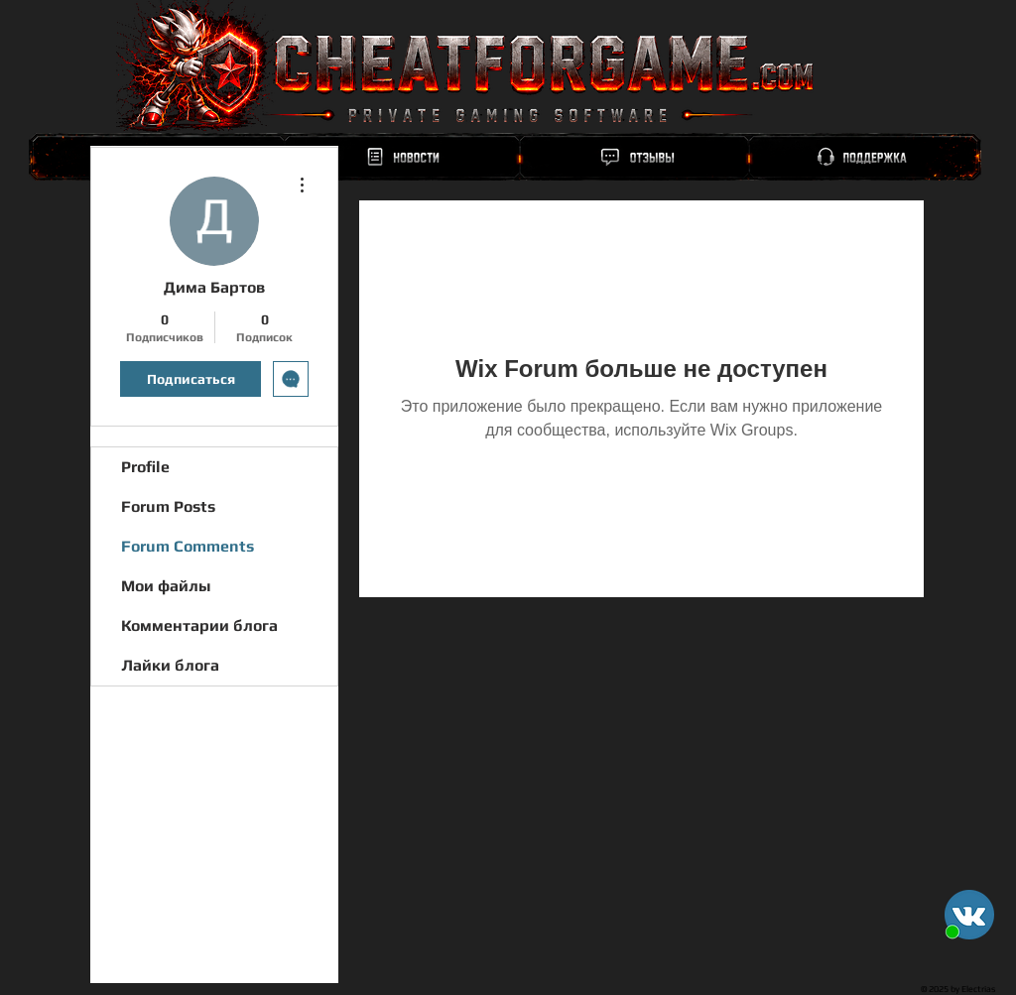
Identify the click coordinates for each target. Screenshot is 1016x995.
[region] (505, 157)
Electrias (978, 989)
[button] (969, 914)
